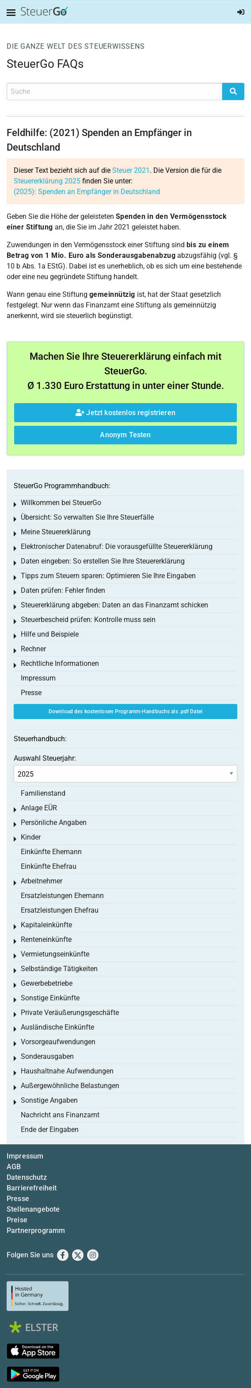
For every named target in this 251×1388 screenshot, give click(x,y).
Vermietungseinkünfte (55, 954)
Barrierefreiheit (32, 1188)
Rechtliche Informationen (60, 663)
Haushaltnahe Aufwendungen (67, 1071)
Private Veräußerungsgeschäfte (70, 1012)
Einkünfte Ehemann (51, 852)
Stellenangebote (33, 1209)
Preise (17, 1220)
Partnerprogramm (36, 1230)
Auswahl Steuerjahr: (45, 758)
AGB (14, 1166)
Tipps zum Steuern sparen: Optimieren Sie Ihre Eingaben (108, 576)
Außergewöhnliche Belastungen (70, 1085)
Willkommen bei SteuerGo (61, 502)
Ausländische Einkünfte (57, 1027)
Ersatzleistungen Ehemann (62, 895)
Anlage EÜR (39, 808)
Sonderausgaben (47, 1056)
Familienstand (43, 793)
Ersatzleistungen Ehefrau (60, 910)
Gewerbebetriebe (46, 983)
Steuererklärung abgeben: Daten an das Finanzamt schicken (114, 605)
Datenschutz (27, 1177)
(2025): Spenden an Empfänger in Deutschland (87, 191)
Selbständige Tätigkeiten (59, 968)
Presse (31, 692)
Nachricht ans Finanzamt (60, 1115)
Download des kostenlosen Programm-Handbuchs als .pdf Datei (125, 711)
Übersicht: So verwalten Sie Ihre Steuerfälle (87, 517)
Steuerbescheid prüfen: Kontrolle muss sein (88, 619)
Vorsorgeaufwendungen (58, 1042)
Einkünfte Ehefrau (48, 866)
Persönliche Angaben (54, 822)
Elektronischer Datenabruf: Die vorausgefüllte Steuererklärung (117, 546)
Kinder (31, 837)
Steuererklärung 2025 (47, 181)
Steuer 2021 (131, 170)
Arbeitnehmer (41, 881)
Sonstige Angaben (49, 1100)
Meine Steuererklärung (56, 532)
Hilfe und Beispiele (50, 634)
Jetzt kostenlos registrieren (125, 412)
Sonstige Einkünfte (50, 998)
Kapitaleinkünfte (46, 925)
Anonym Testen (125, 435)
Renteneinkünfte (46, 939)
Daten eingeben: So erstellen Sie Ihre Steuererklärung (103, 561)
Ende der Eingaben (50, 1129)
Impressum (38, 678)
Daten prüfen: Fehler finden (63, 590)
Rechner (33, 649)
